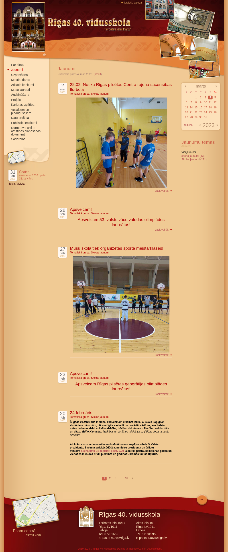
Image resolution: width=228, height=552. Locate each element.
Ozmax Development (149, 548)
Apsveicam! (81, 209)
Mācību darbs (20, 80)
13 (186, 107)
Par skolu (17, 65)
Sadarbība (18, 139)
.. (121, 478)
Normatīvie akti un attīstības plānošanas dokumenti (26, 131)
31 (205, 117)
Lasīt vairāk (163, 190)
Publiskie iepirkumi (24, 123)
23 (200, 112)
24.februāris (81, 412)
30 (200, 117)
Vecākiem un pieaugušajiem (21, 111)
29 (196, 117)
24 (205, 112)
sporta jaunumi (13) (192, 155)
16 (200, 107)
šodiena (188, 125)
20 (186, 112)
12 (215, 102)
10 (205, 102)
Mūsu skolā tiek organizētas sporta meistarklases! (116, 248)
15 (196, 107)
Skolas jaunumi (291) (194, 159)
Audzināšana (20, 94)
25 (210, 112)
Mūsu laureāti (20, 90)
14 (191, 107)
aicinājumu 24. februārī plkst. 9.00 (102, 450)
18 (210, 107)
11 (210, 102)
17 (205, 107)
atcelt (97, 74)
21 (191, 112)
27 (186, 117)
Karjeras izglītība (22, 104)
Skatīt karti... (34, 535)
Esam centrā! (25, 531)
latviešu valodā (133, 2)
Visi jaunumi (188, 152)
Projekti (16, 100)
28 (191, 117)
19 (215, 107)
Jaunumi (17, 70)
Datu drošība (20, 118)
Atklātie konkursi (22, 85)
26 (215, 112)
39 (126, 478)
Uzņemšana (19, 75)
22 (196, 112)
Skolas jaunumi (100, 93)
